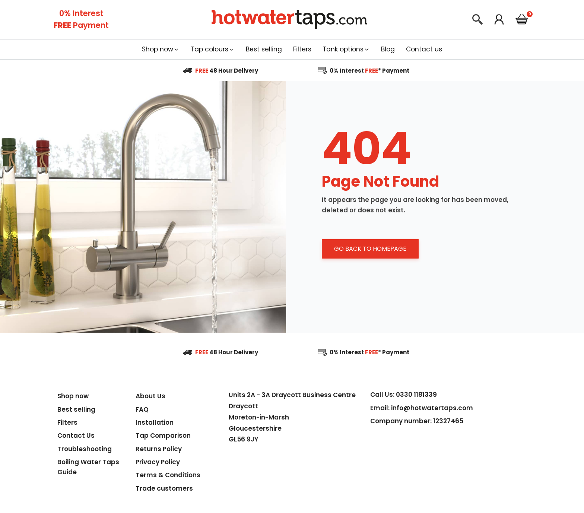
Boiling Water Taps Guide (88, 466)
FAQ (142, 409)
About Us (150, 396)
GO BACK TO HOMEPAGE (370, 248)
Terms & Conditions (168, 475)
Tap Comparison (163, 435)
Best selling (76, 409)
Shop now (73, 396)
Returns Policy (159, 448)
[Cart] (521, 20)
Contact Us (76, 435)
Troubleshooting (84, 448)
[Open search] (477, 19)
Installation (155, 422)
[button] (160, 49)
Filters (67, 422)
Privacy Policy (158, 461)
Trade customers (164, 488)
